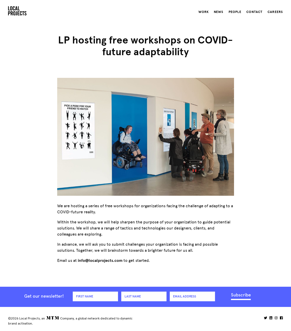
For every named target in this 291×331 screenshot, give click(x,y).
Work (203, 12)
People (235, 12)
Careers (275, 12)
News (218, 12)
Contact (254, 12)
